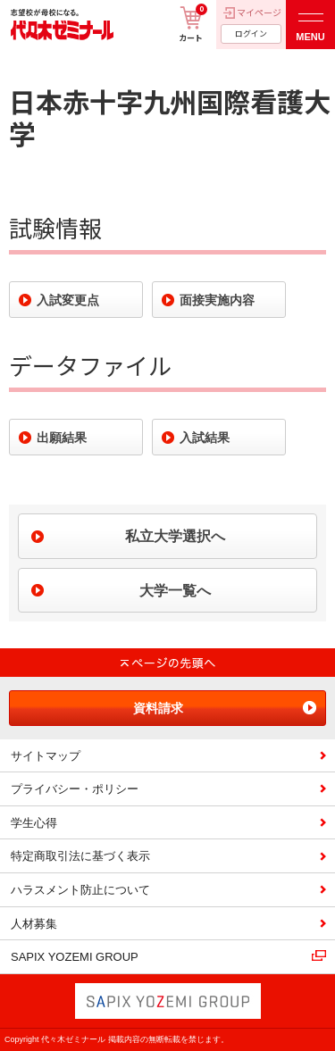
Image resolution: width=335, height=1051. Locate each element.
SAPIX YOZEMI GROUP (74, 956)
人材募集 (34, 923)
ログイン (251, 33)
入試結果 (205, 437)
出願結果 (62, 437)
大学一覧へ (175, 590)
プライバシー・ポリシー (74, 789)
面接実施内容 (217, 300)
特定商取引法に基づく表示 (80, 856)
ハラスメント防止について (80, 890)
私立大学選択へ (175, 536)
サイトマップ (45, 756)
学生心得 (34, 823)
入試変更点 (68, 300)
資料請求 (158, 708)
